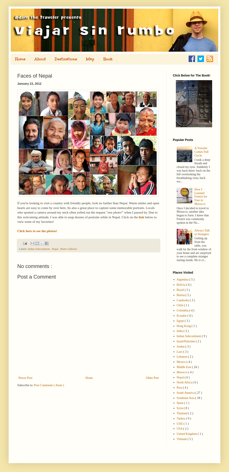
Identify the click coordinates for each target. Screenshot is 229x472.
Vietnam (182, 439)
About (40, 59)
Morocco (182, 372)
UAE (180, 423)
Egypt (181, 320)
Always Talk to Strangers (202, 232)
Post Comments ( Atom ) (49, 385)
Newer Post (25, 378)
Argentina (183, 279)
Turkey (181, 418)
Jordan (181, 346)
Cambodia (183, 300)
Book (108, 59)
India (180, 331)
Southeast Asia (186, 398)
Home (20, 59)
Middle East (184, 367)
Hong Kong (184, 326)
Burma (181, 295)
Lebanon (182, 356)
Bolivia (181, 284)
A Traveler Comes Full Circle (201, 152)
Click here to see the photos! (37, 231)
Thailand (182, 413)
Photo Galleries (68, 248)
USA (180, 428)
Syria (180, 408)
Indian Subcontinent (39, 248)
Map (90, 59)
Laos (180, 351)
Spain (180, 403)
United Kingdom (187, 433)
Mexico (182, 362)
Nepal (55, 248)
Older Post (152, 378)
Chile (180, 305)
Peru (180, 387)
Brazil (181, 290)
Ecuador (182, 315)
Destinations (66, 59)
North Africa (185, 382)
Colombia (183, 310)
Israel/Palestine (186, 341)
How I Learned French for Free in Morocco (200, 197)
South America (186, 392)
